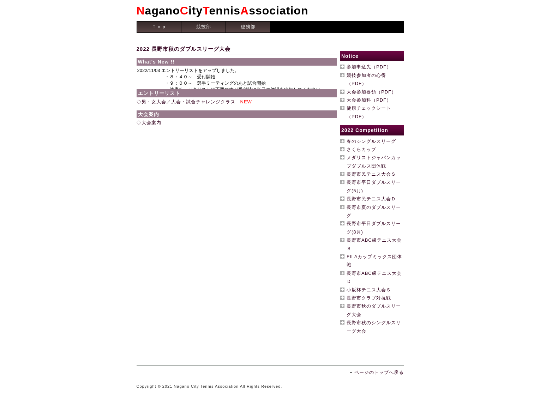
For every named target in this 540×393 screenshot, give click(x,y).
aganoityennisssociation (222, 10)
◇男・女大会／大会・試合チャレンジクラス (186, 101)
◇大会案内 (149, 122)
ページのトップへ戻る (379, 372)
